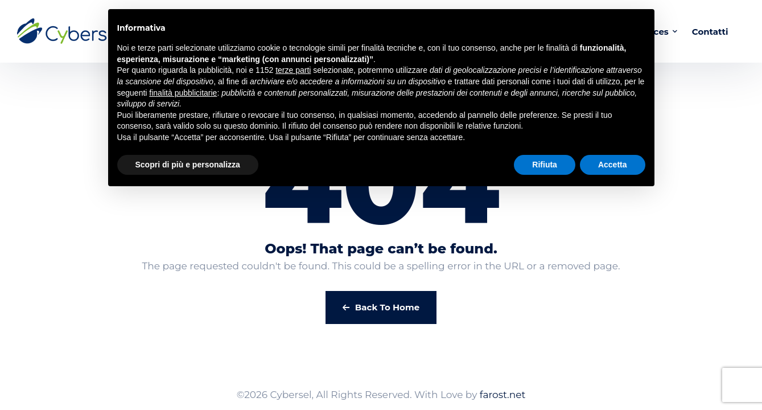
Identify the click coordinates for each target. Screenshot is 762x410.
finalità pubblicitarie (183, 92)
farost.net (503, 394)
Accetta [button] (612, 164)
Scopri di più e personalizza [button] (187, 164)
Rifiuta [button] (544, 164)
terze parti (293, 70)
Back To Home (381, 307)
